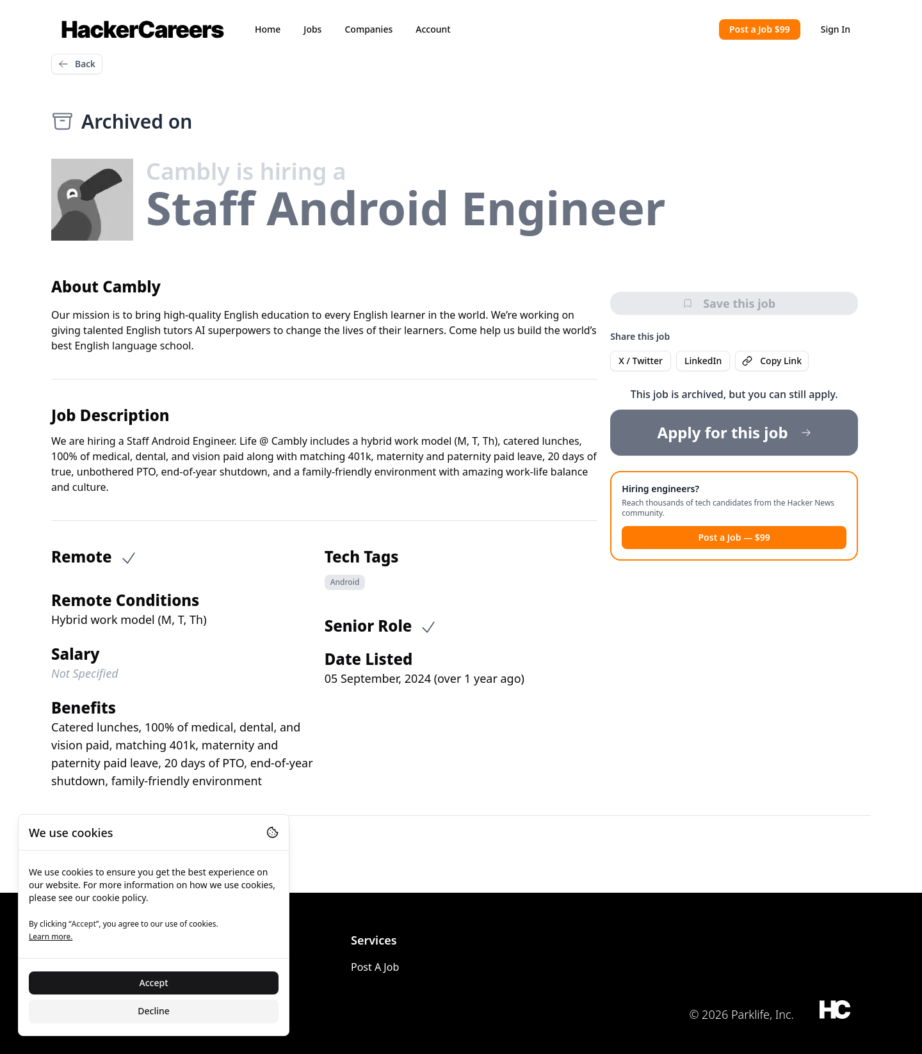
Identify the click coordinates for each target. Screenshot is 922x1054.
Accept (154, 983)
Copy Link (772, 361)
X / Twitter (641, 361)
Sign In (835, 29)
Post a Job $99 (759, 29)
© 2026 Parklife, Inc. (741, 1014)
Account (433, 29)
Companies (368, 29)
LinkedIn (703, 361)
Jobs (312, 29)
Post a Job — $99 (734, 537)
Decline (154, 1011)
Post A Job (375, 967)
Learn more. (50, 936)
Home (267, 29)
